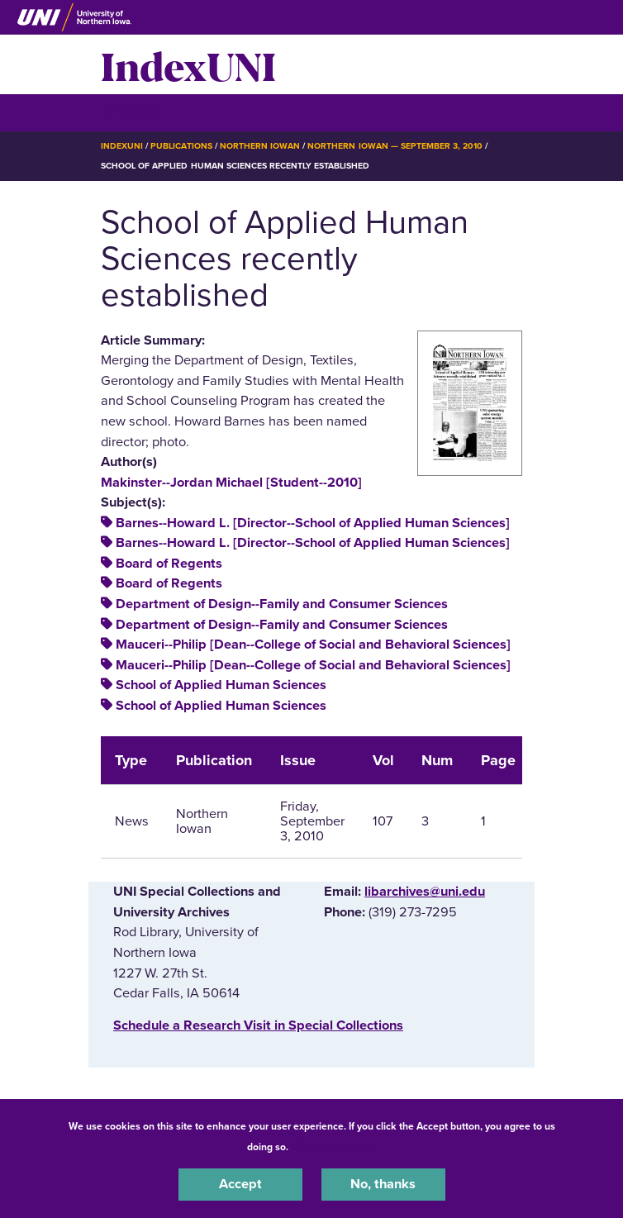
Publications (181, 145)
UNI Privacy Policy (334, 1147)
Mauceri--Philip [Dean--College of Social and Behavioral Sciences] (313, 644)
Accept (240, 1184)
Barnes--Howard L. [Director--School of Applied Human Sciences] (313, 523)
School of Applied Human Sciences (221, 685)
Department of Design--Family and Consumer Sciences (282, 604)
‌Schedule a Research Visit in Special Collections (258, 1025)
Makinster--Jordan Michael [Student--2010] (231, 482)
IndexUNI (188, 64)
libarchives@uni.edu (424, 891)
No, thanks (383, 1184)
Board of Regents (169, 563)
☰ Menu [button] (130, 111)
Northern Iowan (260, 145)
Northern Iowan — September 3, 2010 (395, 145)
